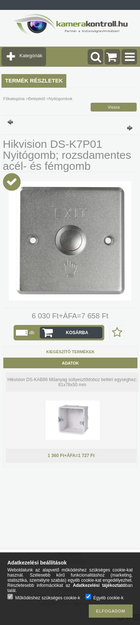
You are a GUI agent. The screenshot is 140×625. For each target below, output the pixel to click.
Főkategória (14, 98)
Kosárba (77, 332)
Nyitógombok (60, 98)
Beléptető (36, 98)
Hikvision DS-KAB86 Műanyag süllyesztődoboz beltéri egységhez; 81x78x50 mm (72, 382)
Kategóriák (31, 55)
